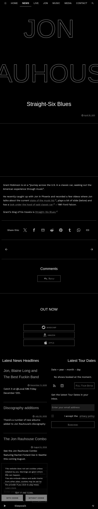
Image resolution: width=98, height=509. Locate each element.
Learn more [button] (10, 488)
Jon (45, 3)
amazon (49, 335)
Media (67, 3)
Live (36, 3)
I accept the (79, 416)
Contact (81, 3)
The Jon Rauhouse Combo (25, 439)
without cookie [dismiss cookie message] (36, 497)
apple (49, 343)
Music (56, 3)
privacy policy (87, 416)
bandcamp (49, 327)
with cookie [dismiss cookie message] (12, 497)
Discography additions (21, 408)
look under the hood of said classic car (32, 204)
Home (14, 3)
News (25, 3)
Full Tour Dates (84, 386)
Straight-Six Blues (46, 212)
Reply (49, 278)
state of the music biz (43, 200)
